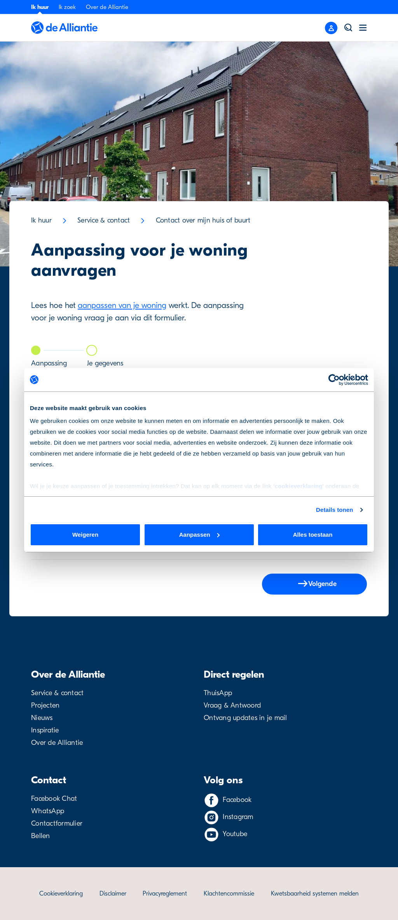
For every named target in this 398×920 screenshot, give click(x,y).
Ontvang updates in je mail (245, 718)
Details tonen (334, 509)
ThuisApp (218, 693)
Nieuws (42, 718)
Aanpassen (199, 534)
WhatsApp (47, 811)
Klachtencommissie (229, 893)
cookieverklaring (298, 486)
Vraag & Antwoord (232, 705)
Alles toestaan (313, 534)
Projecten (45, 705)
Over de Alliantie (107, 6)
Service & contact (103, 220)
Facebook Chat (54, 799)
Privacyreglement (165, 893)
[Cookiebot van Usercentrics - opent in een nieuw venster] (334, 380)
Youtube (235, 834)
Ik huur (40, 6)
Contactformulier (56, 823)
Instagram (238, 817)
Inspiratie (45, 730)
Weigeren (85, 534)
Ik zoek (67, 6)
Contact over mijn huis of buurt (203, 220)
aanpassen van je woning (122, 305)
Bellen (40, 836)
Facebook (237, 800)
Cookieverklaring (61, 893)
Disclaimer (113, 893)
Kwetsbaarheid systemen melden (315, 893)
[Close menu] (331, 28)
